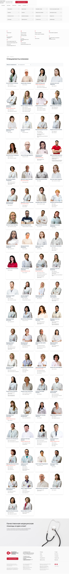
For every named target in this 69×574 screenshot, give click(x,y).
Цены (41, 553)
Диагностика (42, 559)
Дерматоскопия (23, 34)
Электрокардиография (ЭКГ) (11, 41)
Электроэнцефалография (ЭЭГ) (12, 42)
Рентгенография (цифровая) (9, 37)
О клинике (3, 5)
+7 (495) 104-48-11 (26, 556)
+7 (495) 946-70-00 (26, 552)
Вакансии (56, 559)
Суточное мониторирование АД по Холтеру (25, 39)
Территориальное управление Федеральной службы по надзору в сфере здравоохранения (44, 567)
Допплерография (23, 35)
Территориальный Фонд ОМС (27, 569)
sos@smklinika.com (26, 559)
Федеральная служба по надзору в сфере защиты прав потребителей (45, 564)
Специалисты (42, 557)
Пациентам (14, 5)
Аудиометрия (9, 32)
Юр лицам (8, 5)
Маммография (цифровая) (53, 32)
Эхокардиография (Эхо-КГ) (11, 45)
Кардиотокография (38, 32)
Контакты (24, 5)
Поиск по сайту (57, 566)
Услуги (41, 555)
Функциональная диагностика (26, 44)
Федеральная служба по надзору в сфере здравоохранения (27, 568)
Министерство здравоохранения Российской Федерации (27, 564)
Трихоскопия (37, 38)
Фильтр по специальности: (11, 64)
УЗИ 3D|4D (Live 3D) (52, 39)
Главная (8, 56)
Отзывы (19, 5)
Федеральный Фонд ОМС (26, 566)
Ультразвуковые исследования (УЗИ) (54, 38)
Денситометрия (23, 32)
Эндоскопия (9, 44)
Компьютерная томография (39, 34)
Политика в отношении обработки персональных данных (44, 569)
